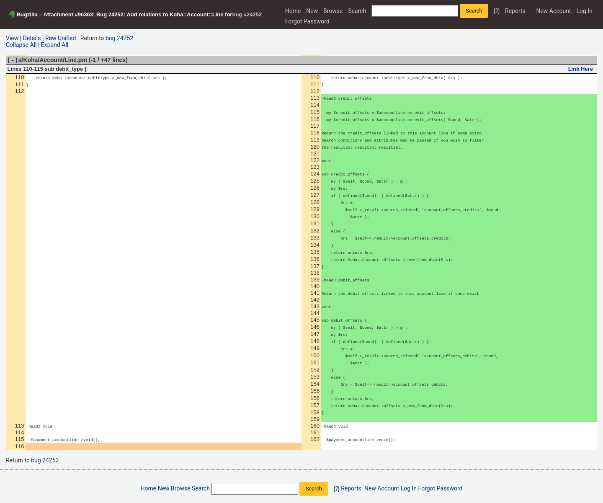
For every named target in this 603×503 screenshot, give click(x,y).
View (12, 38)
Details (32, 38)
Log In (584, 11)
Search (357, 11)
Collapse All (21, 44)
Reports (515, 11)
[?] (497, 11)
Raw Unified (60, 38)
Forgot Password (307, 21)
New (312, 11)
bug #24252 (247, 14)
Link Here (580, 70)
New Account (553, 11)
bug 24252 (119, 38)
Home (293, 11)
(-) (12, 61)
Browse (333, 11)
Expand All (54, 44)
